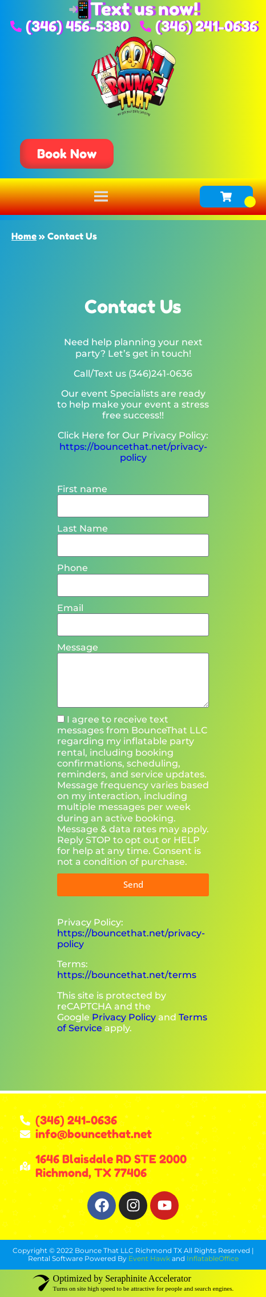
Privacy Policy (124, 1017)
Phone (72, 567)
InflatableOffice (213, 1258)
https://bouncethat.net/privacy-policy (133, 452)
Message (77, 647)
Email (70, 607)
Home (24, 236)
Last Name (82, 528)
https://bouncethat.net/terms (126, 974)
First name (82, 489)
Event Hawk (149, 1258)
